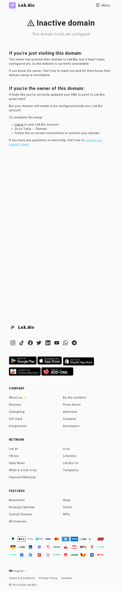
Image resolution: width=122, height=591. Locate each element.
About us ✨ (18, 397)
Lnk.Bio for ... (72, 463)
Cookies (66, 578)
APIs (66, 514)
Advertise (70, 411)
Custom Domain (20, 514)
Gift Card (15, 419)
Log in (19, 124)
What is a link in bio (23, 470)
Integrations (18, 426)
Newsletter (17, 500)
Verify (67, 507)
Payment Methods (22, 477)
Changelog (17, 411)
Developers (71, 426)
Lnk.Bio (72, 59)
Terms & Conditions (22, 578)
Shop (67, 500)
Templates (71, 470)
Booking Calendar (22, 507)
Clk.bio (14, 456)
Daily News (17, 463)
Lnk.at (13, 448)
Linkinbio (69, 456)
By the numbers (74, 397)
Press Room (72, 404)
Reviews (15, 404)
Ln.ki (66, 448)
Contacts (69, 419)
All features (18, 521)
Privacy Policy (48, 578)
